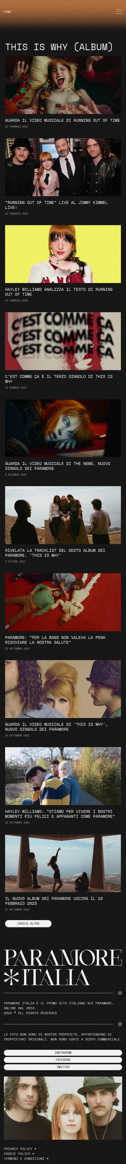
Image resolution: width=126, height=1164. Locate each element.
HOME (7, 11)
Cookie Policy (17, 1153)
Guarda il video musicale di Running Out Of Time (62, 120)
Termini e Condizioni (24, 1158)
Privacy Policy (18, 1149)
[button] (28, 923)
